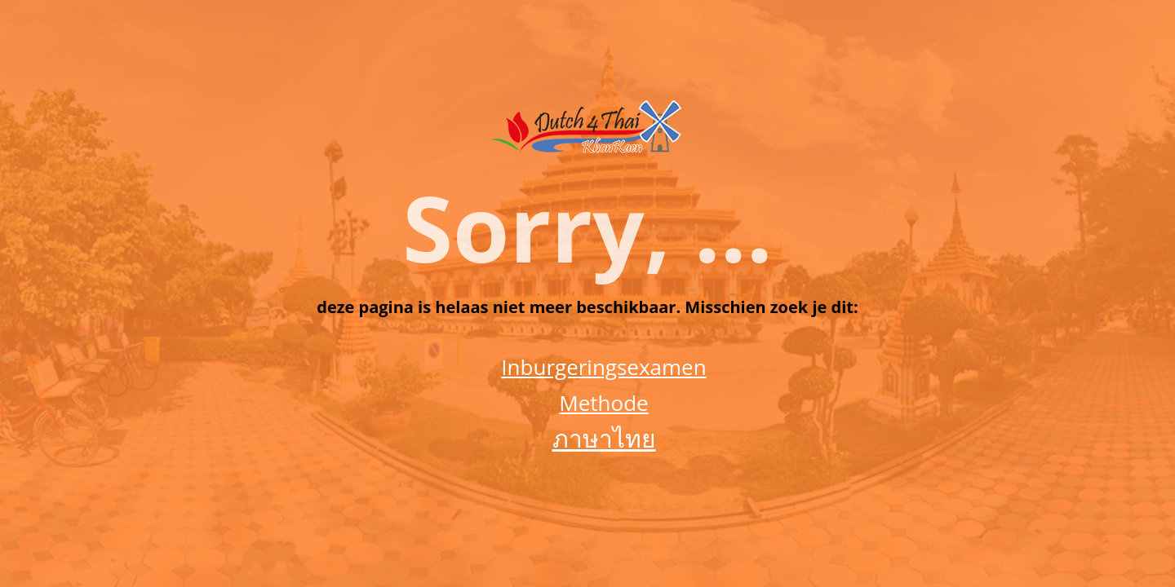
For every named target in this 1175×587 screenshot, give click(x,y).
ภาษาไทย (604, 438)
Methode (603, 402)
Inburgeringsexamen (603, 367)
